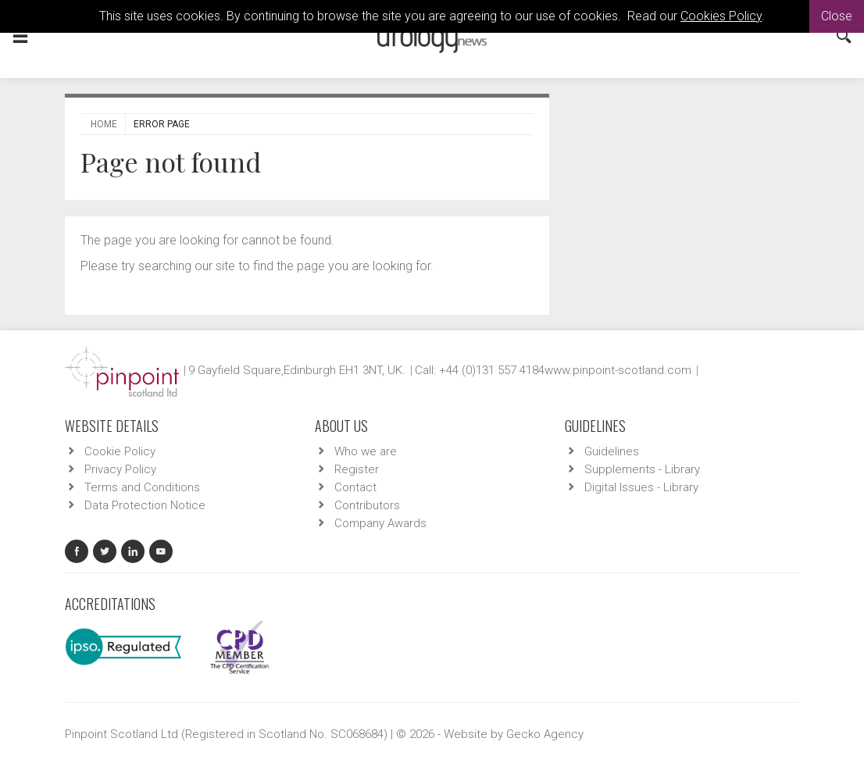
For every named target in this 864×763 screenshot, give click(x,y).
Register (356, 469)
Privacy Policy (120, 469)
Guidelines (611, 451)
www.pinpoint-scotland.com (617, 370)
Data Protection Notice (144, 505)
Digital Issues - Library (641, 487)
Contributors (367, 505)
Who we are (365, 451)
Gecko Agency (545, 734)
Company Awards (380, 523)
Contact (355, 487)
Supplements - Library (642, 469)
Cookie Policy (119, 451)
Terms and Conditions (142, 487)
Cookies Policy (721, 16)
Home (104, 124)
